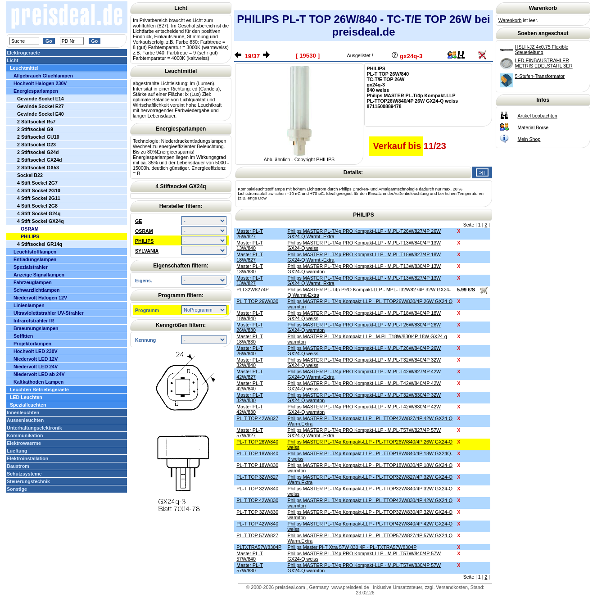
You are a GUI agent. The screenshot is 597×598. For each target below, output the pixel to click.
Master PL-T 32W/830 (249, 397)
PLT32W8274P (252, 289)
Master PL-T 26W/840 (249, 350)
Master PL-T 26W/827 (249, 233)
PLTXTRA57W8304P (258, 547)
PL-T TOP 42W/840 (257, 523)
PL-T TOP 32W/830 (257, 512)
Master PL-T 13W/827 (249, 280)
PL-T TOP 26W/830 (257, 301)
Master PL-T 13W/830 (249, 268)
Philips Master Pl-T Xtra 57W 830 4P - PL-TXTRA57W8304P (351, 547)
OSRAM (144, 231)
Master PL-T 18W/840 (249, 315)
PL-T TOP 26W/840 (257, 441)
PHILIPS (144, 241)
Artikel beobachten (537, 115)
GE (138, 221)
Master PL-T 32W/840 (249, 362)
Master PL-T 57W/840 (249, 556)
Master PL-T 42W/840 (249, 386)
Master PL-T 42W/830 (249, 409)
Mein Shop (528, 139)
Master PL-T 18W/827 (249, 257)
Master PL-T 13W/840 (249, 245)
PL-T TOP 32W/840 (257, 488)
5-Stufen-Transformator (540, 76)
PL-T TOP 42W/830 (257, 500)
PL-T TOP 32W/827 (257, 477)
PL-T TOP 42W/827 (257, 418)
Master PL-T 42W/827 (249, 374)
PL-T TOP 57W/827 (257, 535)
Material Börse (532, 127)
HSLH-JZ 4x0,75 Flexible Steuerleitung (541, 49)
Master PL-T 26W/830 (249, 327)
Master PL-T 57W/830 (249, 567)
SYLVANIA (146, 251)
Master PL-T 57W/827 (249, 432)
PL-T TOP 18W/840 (257, 453)
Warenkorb (510, 20)
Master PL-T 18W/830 (249, 339)
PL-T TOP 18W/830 (257, 465)
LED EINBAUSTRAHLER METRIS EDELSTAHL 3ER (544, 63)
